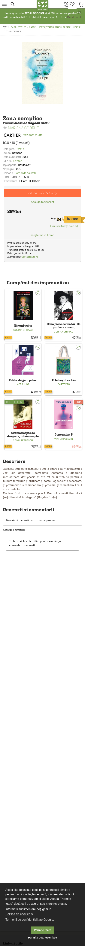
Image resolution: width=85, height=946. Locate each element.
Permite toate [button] (42, 930)
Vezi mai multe (22, 135)
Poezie (76, 27)
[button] (22, 4)
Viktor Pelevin (63, 438)
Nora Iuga (23, 384)
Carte (32, 27)
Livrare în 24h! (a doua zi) (64, 226)
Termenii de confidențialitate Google (29, 919)
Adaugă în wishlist (42, 201)
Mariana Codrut (23, 128)
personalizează (56, 903)
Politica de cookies (17, 914)
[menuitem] (65, 4)
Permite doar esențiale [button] (42, 937)
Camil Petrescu (23, 440)
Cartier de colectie (25, 173)
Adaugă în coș (42, 193)
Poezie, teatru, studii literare (54, 27)
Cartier (17, 161)
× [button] (79, 12)
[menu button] (4, 4)
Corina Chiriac (23, 329)
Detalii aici (74, 17)
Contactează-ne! (30, 256)
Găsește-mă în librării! (42, 235)
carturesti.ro (18, 27)
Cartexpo (63, 384)
